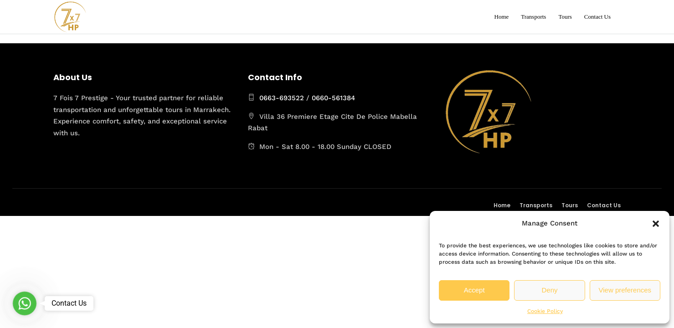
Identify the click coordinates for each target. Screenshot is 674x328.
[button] (655, 223)
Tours (564, 16)
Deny (549, 290)
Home (501, 16)
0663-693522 (281, 98)
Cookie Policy (545, 311)
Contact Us (597, 16)
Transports (533, 16)
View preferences (625, 290)
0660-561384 (333, 98)
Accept (474, 290)
